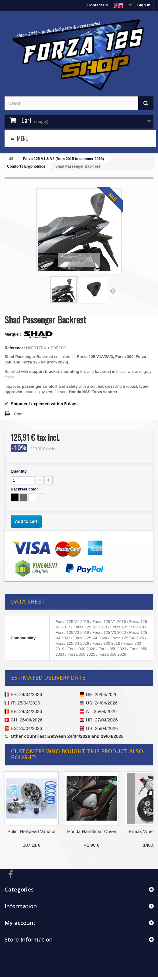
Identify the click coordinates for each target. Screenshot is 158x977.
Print (18, 414)
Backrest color (25, 489)
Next (113, 291)
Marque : (13, 334)
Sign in (143, 5)
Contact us (97, 5)
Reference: (15, 348)
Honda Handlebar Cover (91, 831)
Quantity (19, 471)
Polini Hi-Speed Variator (32, 831)
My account (20, 922)
